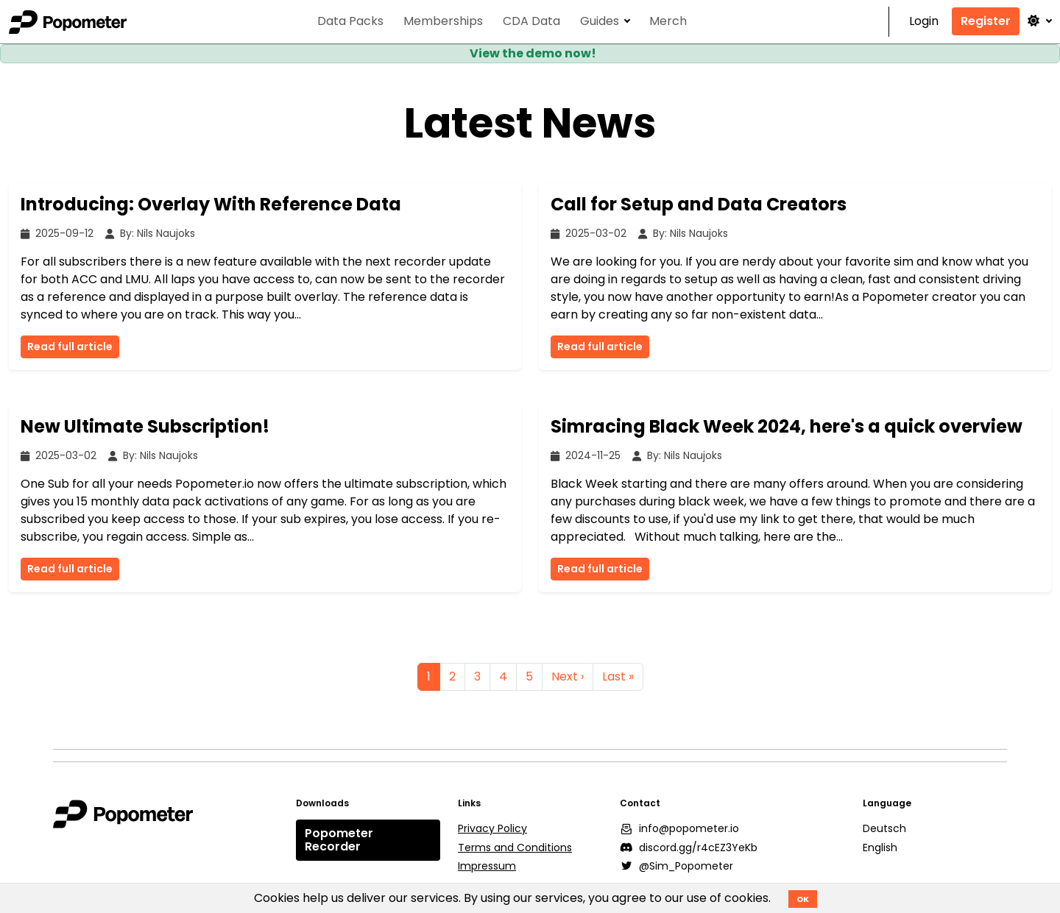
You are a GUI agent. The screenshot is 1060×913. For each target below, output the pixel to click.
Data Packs (350, 21)
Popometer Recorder (339, 840)
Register (986, 21)
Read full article (70, 346)
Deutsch (884, 828)
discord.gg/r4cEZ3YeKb (688, 847)
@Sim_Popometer (676, 866)
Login (924, 21)
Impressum (487, 866)
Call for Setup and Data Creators (699, 204)
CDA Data (531, 21)
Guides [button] (599, 21)
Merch (668, 21)
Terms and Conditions (515, 847)
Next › (567, 676)
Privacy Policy (492, 828)
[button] (1038, 21)
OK (802, 899)
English (880, 847)
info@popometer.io (679, 828)
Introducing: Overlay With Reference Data (211, 204)
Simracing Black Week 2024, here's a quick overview (786, 426)
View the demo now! (533, 53)
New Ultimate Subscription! (145, 426)
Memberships (443, 21)
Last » (618, 676)
